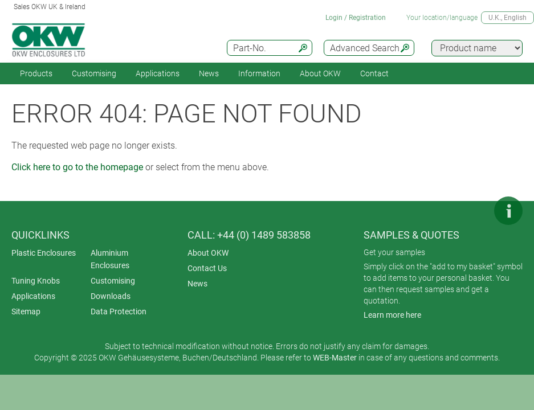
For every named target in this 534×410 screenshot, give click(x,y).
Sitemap (25, 311)
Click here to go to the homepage (77, 167)
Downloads (111, 296)
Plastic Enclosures (43, 252)
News (209, 73)
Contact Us (207, 268)
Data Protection (118, 311)
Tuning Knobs (35, 280)
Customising (94, 73)
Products (36, 73)
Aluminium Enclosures (110, 259)
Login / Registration (355, 18)
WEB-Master (335, 357)
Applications (158, 73)
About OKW (208, 252)
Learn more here (392, 314)
